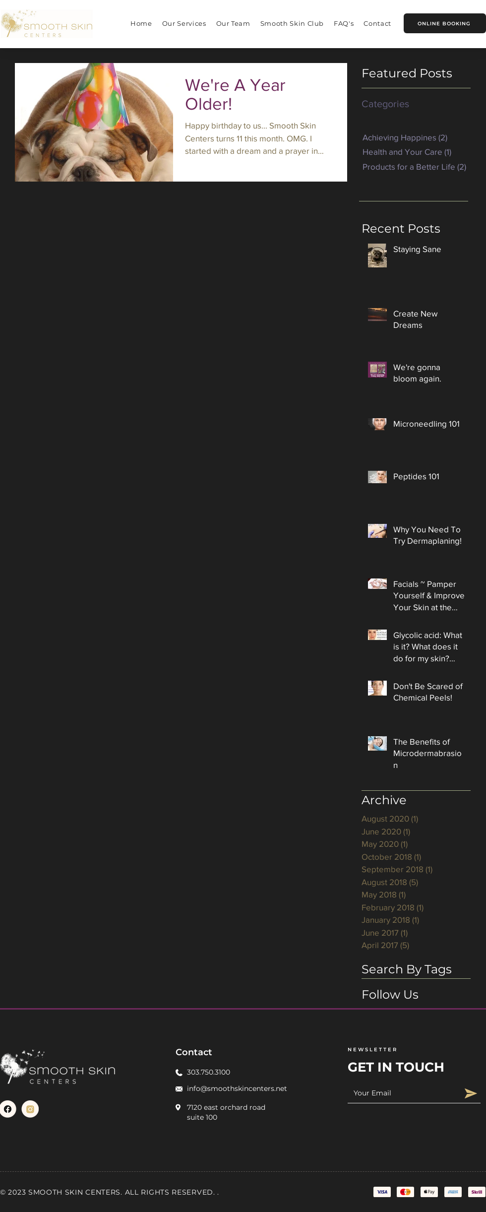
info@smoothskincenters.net (237, 1088)
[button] (184, 23)
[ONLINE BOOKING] (445, 23)
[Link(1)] (30, 1109)
